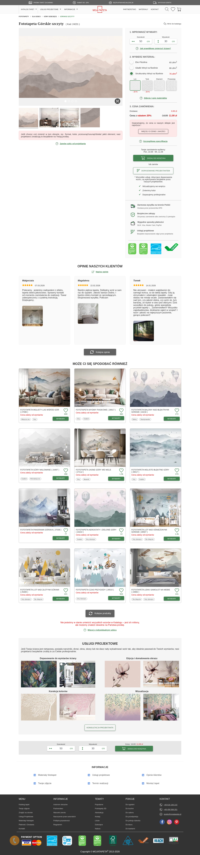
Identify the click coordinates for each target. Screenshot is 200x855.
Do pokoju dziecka (133, 820)
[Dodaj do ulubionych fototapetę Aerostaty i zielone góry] (121, 530)
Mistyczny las (25, 419)
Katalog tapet (24, 804)
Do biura (130, 824)
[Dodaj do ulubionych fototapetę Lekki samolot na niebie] (176, 590)
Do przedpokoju (132, 816)
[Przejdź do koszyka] (179, 9)
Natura (99, 828)
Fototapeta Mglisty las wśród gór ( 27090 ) (39, 411)
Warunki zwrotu (59, 813)
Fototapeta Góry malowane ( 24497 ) (39, 470)
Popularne (99, 804)
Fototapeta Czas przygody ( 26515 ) (95, 590)
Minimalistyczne (35, 479)
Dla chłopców (149, 539)
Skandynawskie (145, 419)
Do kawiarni (130, 828)
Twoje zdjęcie (24, 808)
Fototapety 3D (100, 808)
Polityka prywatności (61, 821)
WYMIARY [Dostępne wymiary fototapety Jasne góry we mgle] (116, 479)
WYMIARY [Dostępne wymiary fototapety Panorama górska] (60, 538)
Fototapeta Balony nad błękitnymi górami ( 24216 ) (150, 411)
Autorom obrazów (60, 804)
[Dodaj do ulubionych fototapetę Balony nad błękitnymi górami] (176, 410)
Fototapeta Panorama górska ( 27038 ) (40, 530)
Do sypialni (130, 804)
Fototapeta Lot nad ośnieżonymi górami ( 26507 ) (149, 531)
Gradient (86, 419)
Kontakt (22, 829)
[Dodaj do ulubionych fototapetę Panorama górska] (65, 530)
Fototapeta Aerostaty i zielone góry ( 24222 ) (96, 531)
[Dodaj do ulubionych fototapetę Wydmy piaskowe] (121, 410)
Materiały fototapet (26, 821)
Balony (135, 419)
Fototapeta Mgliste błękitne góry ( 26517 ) (150, 471)
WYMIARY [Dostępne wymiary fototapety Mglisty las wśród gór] (60, 419)
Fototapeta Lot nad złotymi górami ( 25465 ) (39, 591)
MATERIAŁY (143, 9)
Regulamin (57, 825)
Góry (35, 419)
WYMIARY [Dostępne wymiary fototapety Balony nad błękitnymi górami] (172, 419)
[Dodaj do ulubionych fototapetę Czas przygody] (121, 590)
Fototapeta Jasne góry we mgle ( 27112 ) (93, 471)
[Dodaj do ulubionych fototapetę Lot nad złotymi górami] (65, 590)
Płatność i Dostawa (26, 825)
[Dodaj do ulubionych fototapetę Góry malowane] (65, 470)
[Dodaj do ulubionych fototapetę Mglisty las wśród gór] (65, 410)
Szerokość (141, 37)
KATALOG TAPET (27, 9)
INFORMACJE (69, 9)
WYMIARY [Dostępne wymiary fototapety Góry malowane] (60, 478)
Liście (99, 820)
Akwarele (86, 479)
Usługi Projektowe (26, 817)
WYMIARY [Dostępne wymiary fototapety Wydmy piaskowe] (116, 418)
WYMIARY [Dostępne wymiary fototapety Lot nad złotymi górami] (60, 599)
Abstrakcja (99, 812)
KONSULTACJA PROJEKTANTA (100, 728)
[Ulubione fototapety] (173, 9)
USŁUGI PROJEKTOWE (49, 9)
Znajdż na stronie (26, 813)
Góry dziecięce (90, 539)
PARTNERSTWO (129, 9)
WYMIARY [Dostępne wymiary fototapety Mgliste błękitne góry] (172, 479)
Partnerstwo (58, 808)
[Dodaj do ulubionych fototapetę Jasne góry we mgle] (121, 470)
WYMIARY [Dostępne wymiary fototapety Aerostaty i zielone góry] (116, 539)
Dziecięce (99, 824)
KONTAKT (155, 9)
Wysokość (166, 37)
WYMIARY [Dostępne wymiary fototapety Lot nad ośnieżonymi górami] (172, 539)
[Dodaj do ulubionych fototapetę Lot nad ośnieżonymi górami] (176, 530)
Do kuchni (130, 808)
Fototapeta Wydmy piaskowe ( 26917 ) (96, 410)
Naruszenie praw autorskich (64, 817)
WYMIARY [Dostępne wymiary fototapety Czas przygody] (116, 598)
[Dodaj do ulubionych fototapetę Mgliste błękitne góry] (176, 470)
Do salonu (130, 812)
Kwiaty (99, 816)
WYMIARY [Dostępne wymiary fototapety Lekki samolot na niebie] (172, 599)
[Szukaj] (167, 9)
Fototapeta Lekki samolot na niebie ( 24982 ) (150, 591)
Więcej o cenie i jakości (153, 131)
